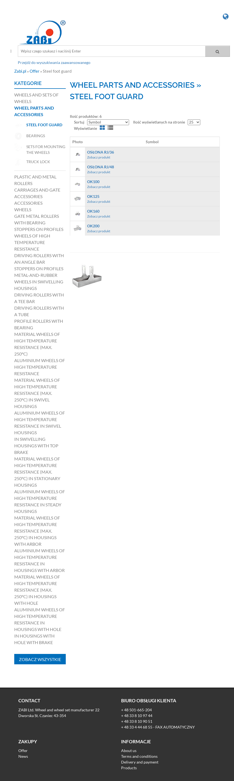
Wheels (22, 209)
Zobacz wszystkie (40, 659)
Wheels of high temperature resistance (32, 242)
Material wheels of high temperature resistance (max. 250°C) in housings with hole (37, 590)
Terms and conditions (139, 756)
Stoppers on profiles (38, 229)
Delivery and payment (139, 762)
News (23, 756)
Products (129, 767)
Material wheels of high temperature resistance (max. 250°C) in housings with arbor (37, 531)
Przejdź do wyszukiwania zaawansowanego (54, 62)
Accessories (28, 202)
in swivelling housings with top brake (36, 445)
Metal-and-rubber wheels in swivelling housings (38, 281)
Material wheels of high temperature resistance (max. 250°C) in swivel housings (37, 393)
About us (128, 750)
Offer (35, 71)
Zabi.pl (20, 71)
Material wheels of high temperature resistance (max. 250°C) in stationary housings (37, 472)
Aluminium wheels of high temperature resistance (39, 367)
